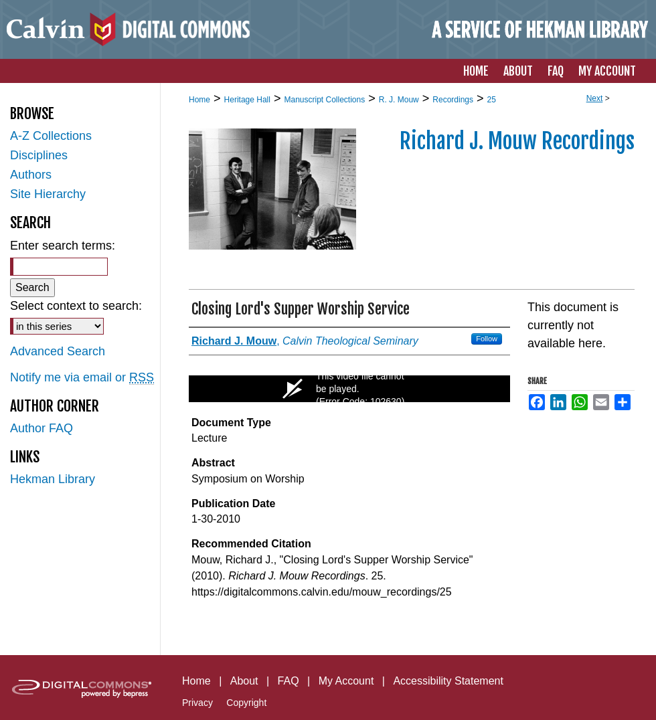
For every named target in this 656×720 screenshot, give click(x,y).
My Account (346, 681)
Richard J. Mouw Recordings (517, 141)
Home (199, 99)
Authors (31, 174)
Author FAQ (41, 428)
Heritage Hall (247, 99)
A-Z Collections (51, 136)
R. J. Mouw (399, 99)
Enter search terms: (62, 245)
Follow (486, 339)
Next (594, 98)
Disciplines (39, 155)
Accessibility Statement (448, 681)
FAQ (288, 681)
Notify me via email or (82, 378)
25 (491, 99)
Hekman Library (52, 479)
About (244, 681)
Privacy (197, 702)
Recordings (452, 99)
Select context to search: (76, 305)
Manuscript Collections (324, 99)
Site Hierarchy (48, 194)
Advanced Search (57, 351)
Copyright (246, 702)
